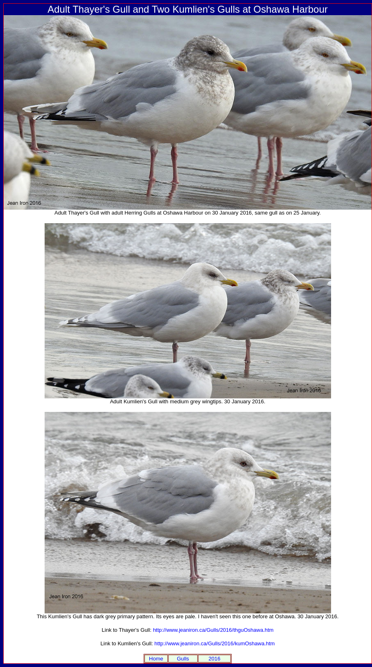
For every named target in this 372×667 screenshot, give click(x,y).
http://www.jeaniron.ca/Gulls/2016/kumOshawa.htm (214, 643)
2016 (215, 659)
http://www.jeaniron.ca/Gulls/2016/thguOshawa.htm (213, 630)
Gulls (183, 659)
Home (156, 659)
